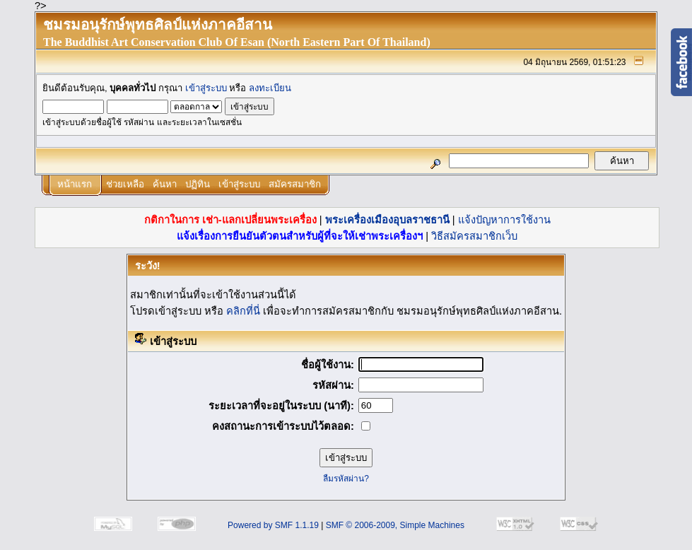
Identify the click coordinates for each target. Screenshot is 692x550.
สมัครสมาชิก (295, 184)
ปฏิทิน (197, 184)
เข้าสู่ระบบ (206, 88)
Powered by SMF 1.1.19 (273, 525)
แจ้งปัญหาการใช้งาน (504, 220)
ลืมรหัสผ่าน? (346, 479)
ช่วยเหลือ (125, 184)
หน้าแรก (74, 184)
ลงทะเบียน (270, 88)
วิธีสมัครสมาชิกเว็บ (474, 236)
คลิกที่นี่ (243, 311)
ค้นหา (165, 184)
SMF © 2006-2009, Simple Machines (395, 525)
